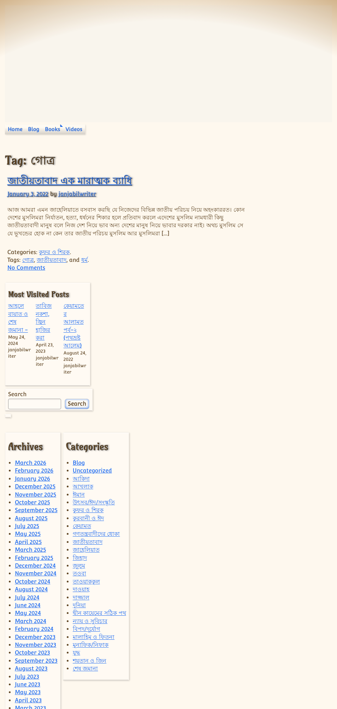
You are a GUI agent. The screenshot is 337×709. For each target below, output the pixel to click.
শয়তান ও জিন (89, 522)
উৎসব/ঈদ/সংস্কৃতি (94, 364)
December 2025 (35, 348)
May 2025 (28, 396)
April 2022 (28, 649)
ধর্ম (84, 260)
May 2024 (28, 475)
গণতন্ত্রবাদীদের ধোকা (96, 396)
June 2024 (28, 467)
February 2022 (34, 665)
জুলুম (79, 427)
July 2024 (27, 459)
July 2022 (27, 625)
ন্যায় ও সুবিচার (90, 483)
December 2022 (35, 594)
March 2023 (30, 570)
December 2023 (35, 499)
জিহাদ (80, 419)
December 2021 (35, 681)
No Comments (26, 267)
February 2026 (34, 332)
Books (52, 129)
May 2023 (28, 554)
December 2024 (35, 427)
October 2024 (33, 443)
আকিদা (81, 340)
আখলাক (83, 348)
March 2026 (30, 324)
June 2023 (27, 546)
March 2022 (30, 657)
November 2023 (35, 506)
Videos (74, 129)
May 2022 (28, 641)
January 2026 (32, 340)
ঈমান (79, 356)
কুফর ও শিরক (54, 252)
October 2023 (32, 514)
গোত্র (28, 260)
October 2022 (32, 601)
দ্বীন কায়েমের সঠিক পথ (99, 475)
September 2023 (36, 522)
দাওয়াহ (81, 451)
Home (15, 129)
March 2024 (30, 483)
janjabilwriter (77, 194)
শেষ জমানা (85, 530)
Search (262, 256)
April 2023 (28, 562)
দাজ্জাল (81, 459)
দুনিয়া (79, 467)
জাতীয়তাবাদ (51, 260)
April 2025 (28, 403)
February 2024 (34, 491)
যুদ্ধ (76, 514)
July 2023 (27, 538)
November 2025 (35, 356)
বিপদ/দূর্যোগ (86, 491)
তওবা (79, 435)
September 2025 (36, 372)
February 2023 (34, 578)
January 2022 (32, 673)
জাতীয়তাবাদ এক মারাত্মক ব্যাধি (69, 180)
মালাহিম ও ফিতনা (93, 499)
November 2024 (36, 435)
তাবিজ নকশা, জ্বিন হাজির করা (287, 184)
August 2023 (31, 530)
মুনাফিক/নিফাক (91, 506)
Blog (34, 129)
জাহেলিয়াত (86, 412)
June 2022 (27, 633)
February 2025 (34, 419)
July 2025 (27, 388)
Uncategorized (92, 332)
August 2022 (31, 617)
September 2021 (36, 688)
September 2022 (36, 610)
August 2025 (31, 380)
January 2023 (32, 585)
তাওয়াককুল (86, 443)
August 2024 (31, 451)
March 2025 (30, 412)
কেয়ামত (82, 388)
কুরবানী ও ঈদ (88, 380)
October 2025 (32, 364)
